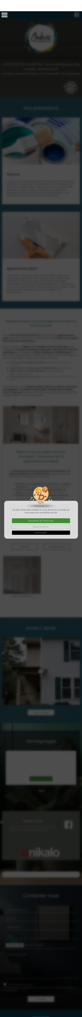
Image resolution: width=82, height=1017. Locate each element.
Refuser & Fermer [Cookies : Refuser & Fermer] (41, 515)
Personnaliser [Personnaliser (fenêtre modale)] (41, 521)
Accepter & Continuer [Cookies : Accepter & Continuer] (41, 509)
